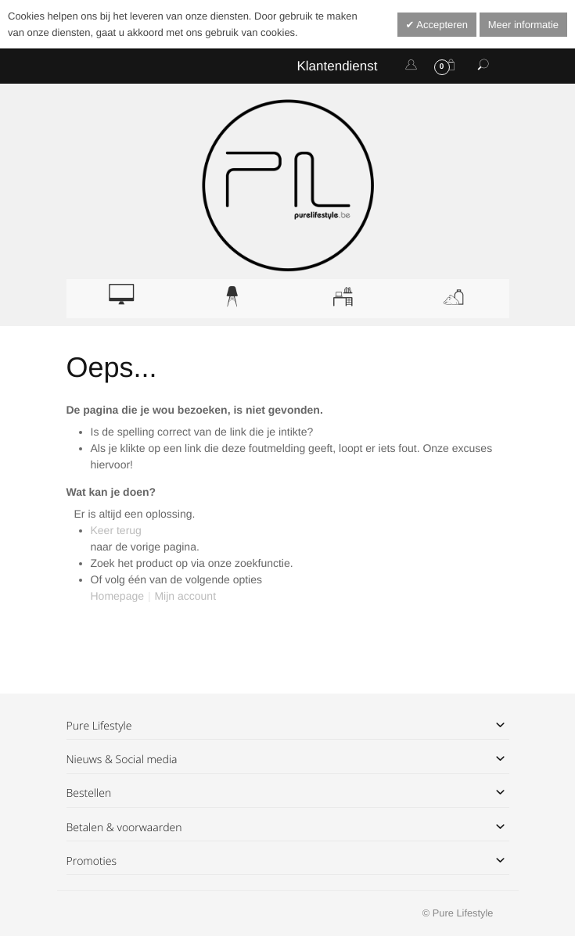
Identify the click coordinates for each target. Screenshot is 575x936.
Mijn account (185, 596)
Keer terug (116, 530)
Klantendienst (336, 66)
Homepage (118, 596)
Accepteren (441, 24)
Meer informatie (523, 24)
